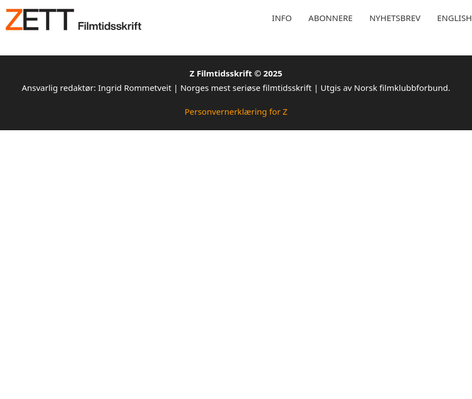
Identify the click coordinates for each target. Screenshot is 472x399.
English (454, 17)
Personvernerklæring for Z (236, 111)
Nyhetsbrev (395, 17)
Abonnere (331, 17)
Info (282, 17)
